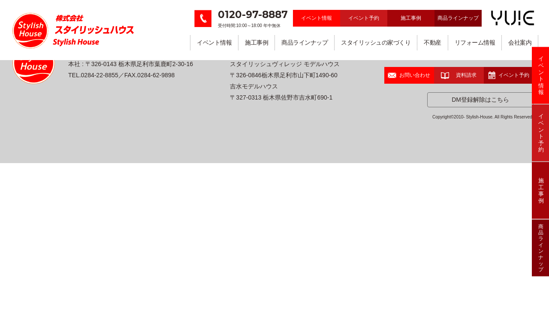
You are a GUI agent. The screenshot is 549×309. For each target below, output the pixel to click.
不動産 (432, 42)
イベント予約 (363, 18)
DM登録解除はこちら (480, 99)
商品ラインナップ (458, 18)
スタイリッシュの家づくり (375, 42)
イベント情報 (316, 18)
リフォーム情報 (475, 42)
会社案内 (519, 42)
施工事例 (411, 18)
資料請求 (459, 75)
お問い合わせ (409, 75)
